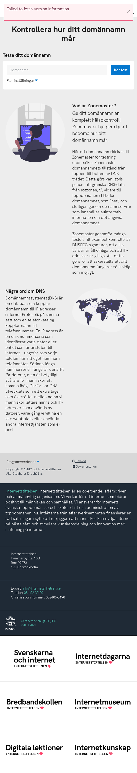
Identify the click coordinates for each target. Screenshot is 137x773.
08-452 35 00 (33, 592)
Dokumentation (84, 467)
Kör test (120, 70)
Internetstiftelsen (21, 491)
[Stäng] (128, 12)
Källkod (79, 461)
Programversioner (21, 461)
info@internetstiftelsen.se (42, 588)
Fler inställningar (20, 80)
